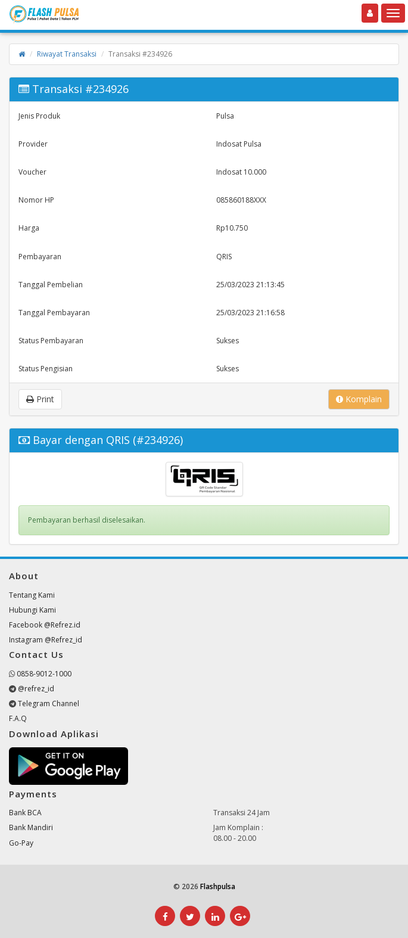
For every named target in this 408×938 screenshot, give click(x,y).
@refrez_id (36, 689)
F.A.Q (18, 718)
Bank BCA (25, 812)
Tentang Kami (32, 595)
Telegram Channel (48, 703)
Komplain (359, 399)
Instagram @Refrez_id (45, 640)
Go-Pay (21, 843)
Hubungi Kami (32, 610)
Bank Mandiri (31, 827)
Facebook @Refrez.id (44, 625)
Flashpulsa (217, 886)
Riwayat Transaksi (66, 54)
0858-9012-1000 (44, 674)
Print (40, 399)
